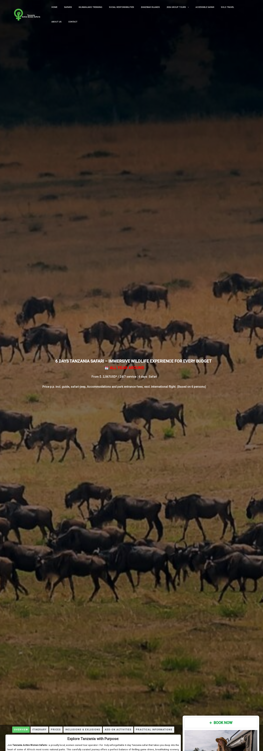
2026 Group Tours (170, 11)
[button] (179, 11)
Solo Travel (214, 11)
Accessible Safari (194, 11)
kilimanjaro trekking (91, 11)
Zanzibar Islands (145, 11)
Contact (243, 11)
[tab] (21, 730)
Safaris (71, 11)
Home (60, 11)
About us (230, 11)
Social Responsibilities (119, 11)
